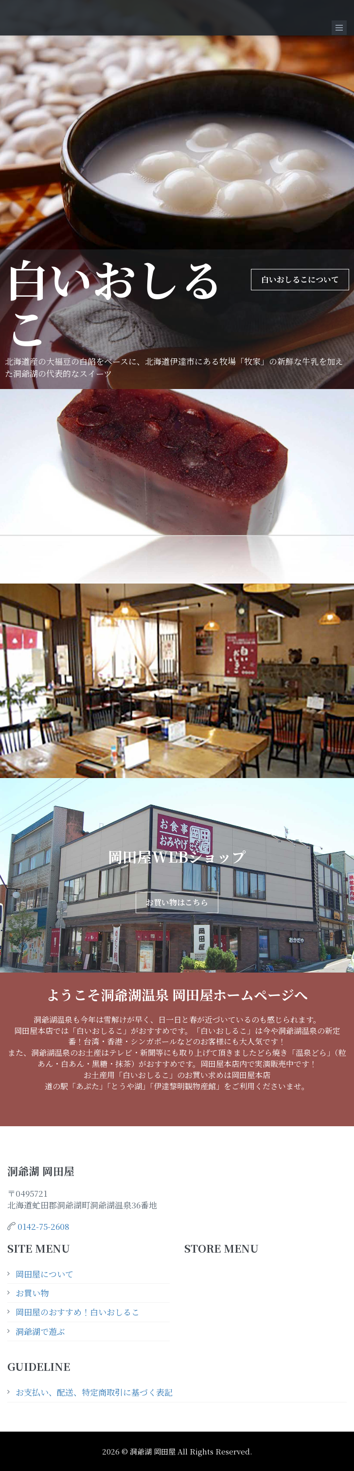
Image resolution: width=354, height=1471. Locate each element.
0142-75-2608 (43, 1226)
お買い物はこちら (177, 902)
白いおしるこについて (300, 279)
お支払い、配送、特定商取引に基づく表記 (94, 1392)
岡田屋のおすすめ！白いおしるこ (78, 1312)
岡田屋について (44, 1274)
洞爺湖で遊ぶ (40, 1331)
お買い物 (32, 1293)
